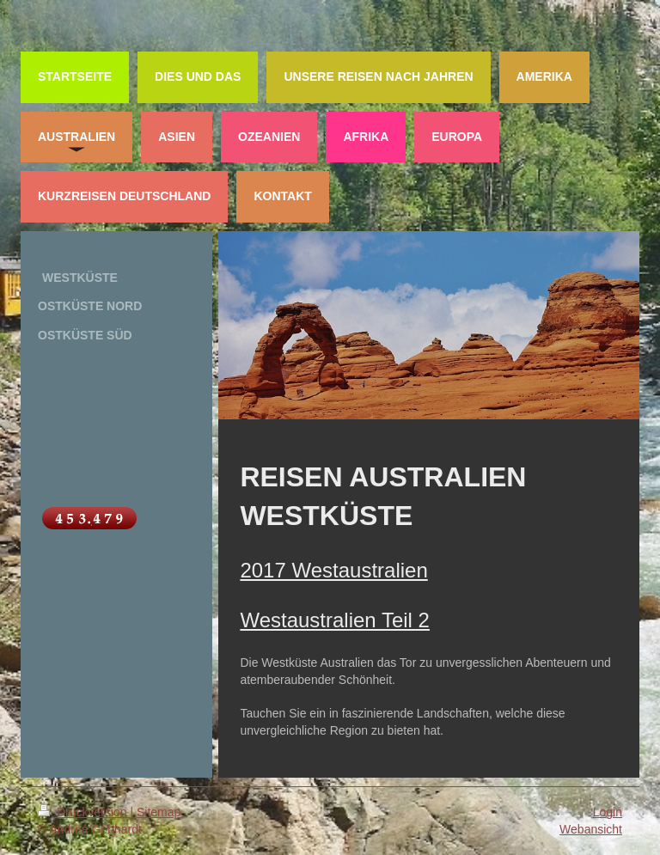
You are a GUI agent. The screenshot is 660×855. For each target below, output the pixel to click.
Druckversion (84, 812)
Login (607, 812)
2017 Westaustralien (333, 570)
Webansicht (590, 829)
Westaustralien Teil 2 (335, 620)
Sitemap (158, 812)
